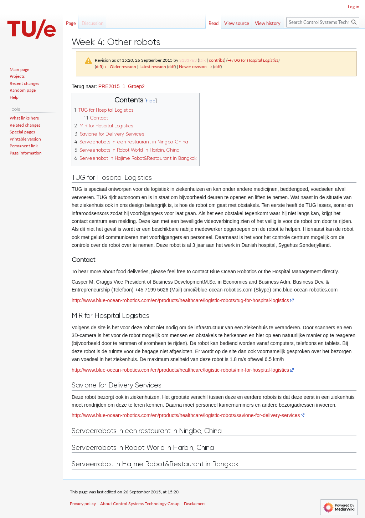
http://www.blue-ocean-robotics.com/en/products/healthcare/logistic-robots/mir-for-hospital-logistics (180, 370)
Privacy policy (83, 503)
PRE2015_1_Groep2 (121, 86)
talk (202, 60)
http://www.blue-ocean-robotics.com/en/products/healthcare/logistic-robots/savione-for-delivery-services (186, 415)
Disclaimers (194, 503)
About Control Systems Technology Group (140, 503)
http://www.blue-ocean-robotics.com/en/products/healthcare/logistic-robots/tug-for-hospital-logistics (180, 300)
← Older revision (120, 66)
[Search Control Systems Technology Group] (322, 22)
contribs (216, 60)
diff (99, 66)
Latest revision (152, 66)
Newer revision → (195, 66)
